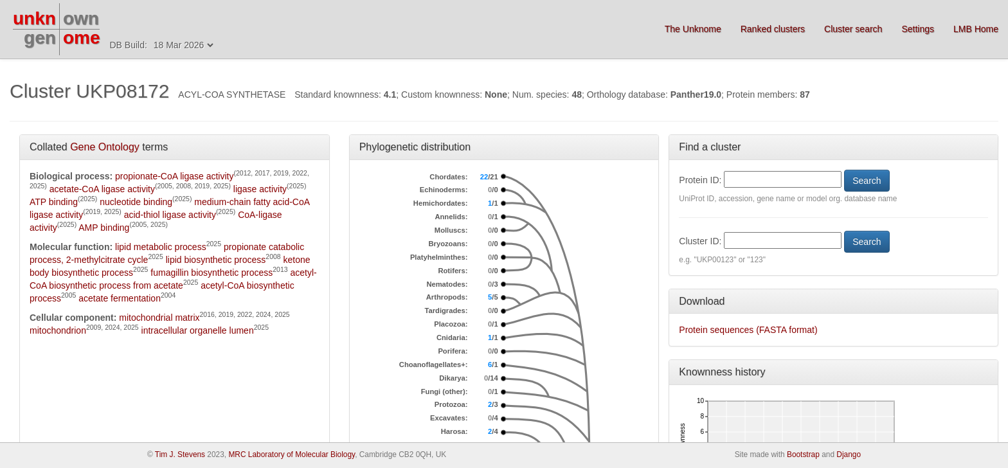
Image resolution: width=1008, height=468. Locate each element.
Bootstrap (803, 454)
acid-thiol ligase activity (170, 215)
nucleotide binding (136, 202)
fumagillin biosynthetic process (211, 272)
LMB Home (975, 29)
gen (40, 38)
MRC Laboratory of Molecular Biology (291, 454)
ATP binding (54, 202)
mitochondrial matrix (159, 317)
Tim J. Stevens (180, 454)
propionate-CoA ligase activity (174, 176)
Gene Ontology (105, 146)
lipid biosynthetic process (216, 260)
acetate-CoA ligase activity (102, 189)
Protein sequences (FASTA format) (748, 330)
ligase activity (260, 189)
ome (81, 38)
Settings (917, 29)
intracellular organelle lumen (197, 330)
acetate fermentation (119, 298)
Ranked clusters (773, 29)
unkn (34, 18)
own (81, 18)
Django (848, 454)
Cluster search (853, 29)
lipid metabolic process (160, 247)
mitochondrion (58, 330)
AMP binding (103, 227)
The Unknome (693, 29)
